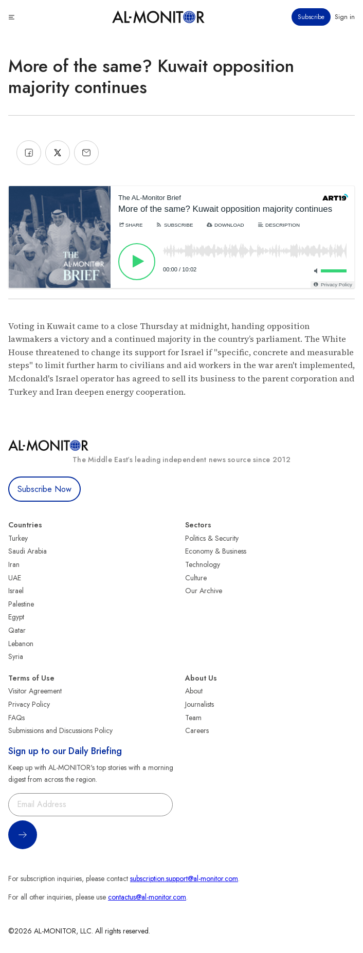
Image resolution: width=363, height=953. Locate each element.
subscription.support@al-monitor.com (184, 878)
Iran (14, 564)
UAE (14, 578)
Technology (202, 564)
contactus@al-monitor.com (147, 897)
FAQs (16, 717)
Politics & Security (212, 538)
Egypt (16, 617)
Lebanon (20, 643)
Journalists (199, 704)
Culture (196, 578)
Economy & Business (215, 551)
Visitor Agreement (35, 691)
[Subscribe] (174, 224)
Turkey (18, 538)
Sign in (345, 17)
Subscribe (311, 17)
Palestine (21, 604)
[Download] (225, 224)
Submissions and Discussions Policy (60, 730)
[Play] (136, 261)
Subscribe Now (44, 489)
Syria (15, 656)
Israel (16, 590)
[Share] (130, 224)
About (194, 691)
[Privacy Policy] (332, 284)
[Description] (278, 224)
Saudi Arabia (27, 551)
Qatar (17, 630)
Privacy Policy (29, 704)
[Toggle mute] (314, 271)
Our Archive (203, 590)
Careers (197, 730)
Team (193, 717)
